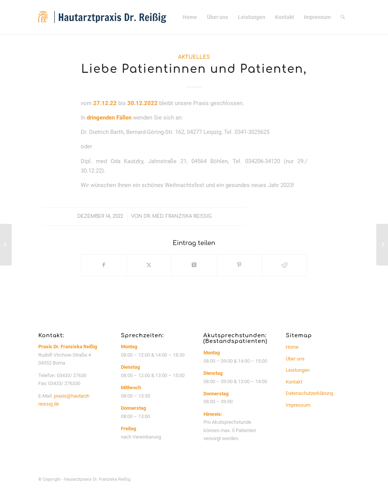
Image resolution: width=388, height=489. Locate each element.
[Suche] (343, 17)
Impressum (298, 405)
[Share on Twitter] (194, 265)
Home (292, 347)
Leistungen (298, 370)
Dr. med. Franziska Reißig (177, 216)
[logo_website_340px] (102, 17)
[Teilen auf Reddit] (284, 265)
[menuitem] (190, 17)
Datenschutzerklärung (309, 393)
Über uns (295, 359)
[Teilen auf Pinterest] (239, 265)
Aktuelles (194, 57)
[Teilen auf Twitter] (149, 265)
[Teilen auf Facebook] (103, 265)
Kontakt (294, 382)
